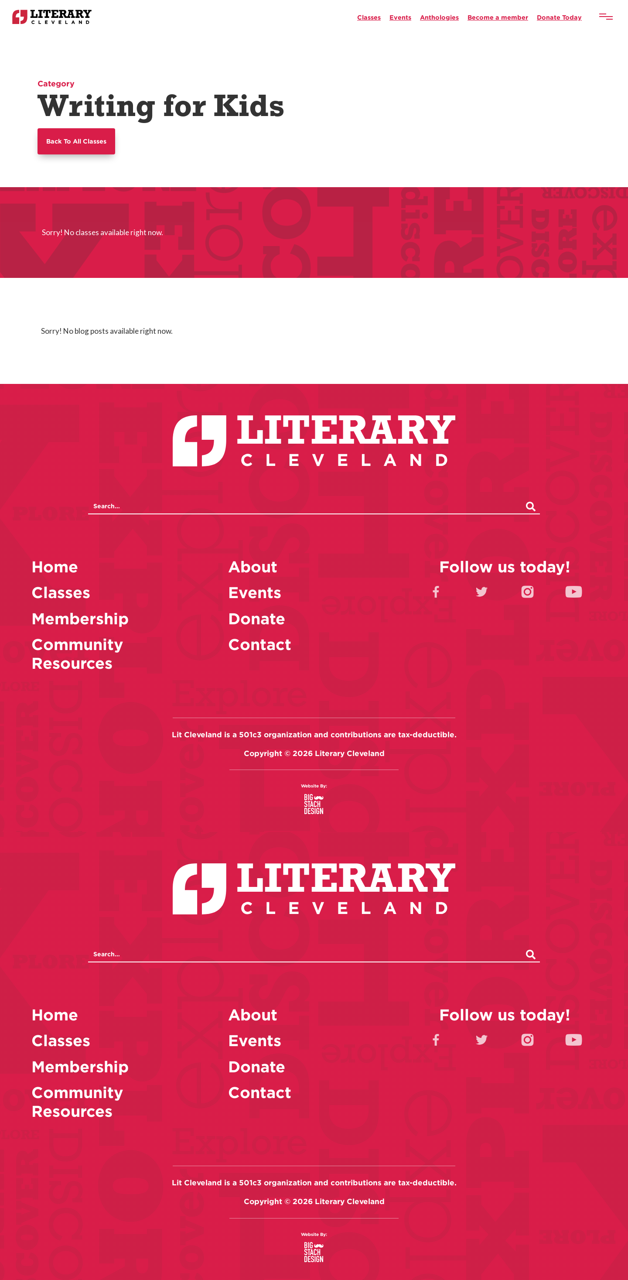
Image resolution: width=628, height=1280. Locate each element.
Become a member (498, 17)
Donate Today (559, 17)
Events (400, 17)
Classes (369, 17)
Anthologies (439, 17)
